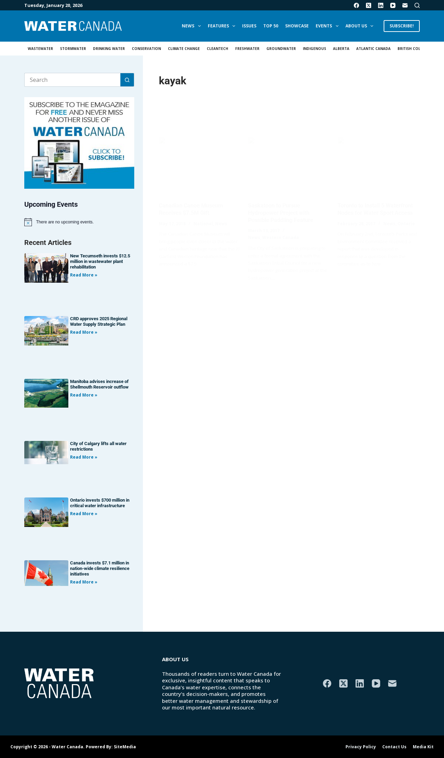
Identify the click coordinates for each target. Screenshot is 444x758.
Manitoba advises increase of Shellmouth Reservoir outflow (99, 384)
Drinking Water (109, 48)
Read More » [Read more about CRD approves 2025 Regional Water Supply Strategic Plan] (83, 332)
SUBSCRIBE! (402, 26)
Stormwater (73, 48)
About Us (360, 26)
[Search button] (127, 80)
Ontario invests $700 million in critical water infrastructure (99, 502)
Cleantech (217, 48)
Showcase (297, 26)
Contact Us (394, 747)
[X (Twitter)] (368, 5)
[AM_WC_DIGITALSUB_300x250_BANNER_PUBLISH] (79, 142)
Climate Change (184, 48)
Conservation (146, 48)
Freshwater (247, 48)
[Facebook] (356, 5)
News (192, 26)
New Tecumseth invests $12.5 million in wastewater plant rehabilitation (100, 261)
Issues (249, 26)
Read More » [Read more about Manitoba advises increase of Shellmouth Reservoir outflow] (83, 395)
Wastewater (40, 48)
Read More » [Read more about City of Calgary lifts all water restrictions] (83, 457)
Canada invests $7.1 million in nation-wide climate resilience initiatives (99, 568)
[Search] (417, 5)
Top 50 (270, 26)
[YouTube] (392, 5)
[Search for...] (72, 80)
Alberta (341, 48)
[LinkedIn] (380, 5)
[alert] (79, 222)
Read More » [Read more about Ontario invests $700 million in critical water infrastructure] (83, 514)
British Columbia (415, 48)
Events (328, 26)
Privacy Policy (360, 747)
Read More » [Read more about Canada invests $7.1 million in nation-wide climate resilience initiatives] (83, 582)
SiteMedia (125, 747)
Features (223, 26)
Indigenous (314, 48)
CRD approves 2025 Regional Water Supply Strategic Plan (98, 321)
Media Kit (423, 747)
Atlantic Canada (373, 48)
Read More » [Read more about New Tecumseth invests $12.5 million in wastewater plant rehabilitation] (83, 275)
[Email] (405, 5)
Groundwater (281, 48)
